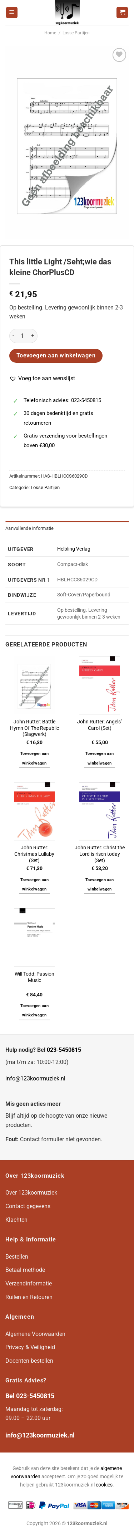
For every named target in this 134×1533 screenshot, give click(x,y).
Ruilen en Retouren (29, 1297)
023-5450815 (64, 1049)
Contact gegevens (27, 1206)
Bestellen (16, 1256)
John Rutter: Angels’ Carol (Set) (99, 725)
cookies (104, 1485)
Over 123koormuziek (31, 1192)
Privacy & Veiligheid (30, 1347)
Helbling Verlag (73, 549)
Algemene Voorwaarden (35, 1334)
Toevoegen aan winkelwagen (56, 355)
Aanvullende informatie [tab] (29, 528)
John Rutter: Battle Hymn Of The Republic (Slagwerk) (34, 728)
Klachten (16, 1219)
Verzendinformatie (28, 1283)
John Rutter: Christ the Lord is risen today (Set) (100, 854)
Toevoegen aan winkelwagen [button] (34, 758)
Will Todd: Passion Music (34, 977)
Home (50, 32)
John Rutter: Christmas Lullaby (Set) (34, 854)
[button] (42, 378)
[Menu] (12, 13)
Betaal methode (25, 1269)
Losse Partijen (76, 32)
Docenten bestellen (29, 1360)
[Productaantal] (22, 336)
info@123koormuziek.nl (35, 1078)
